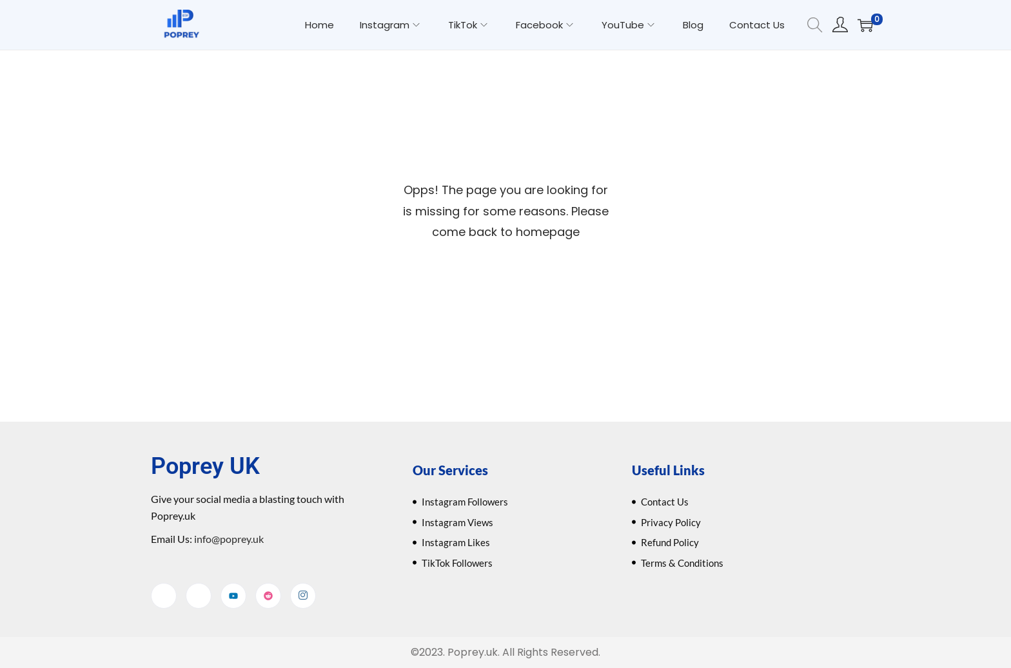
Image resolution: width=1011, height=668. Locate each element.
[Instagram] (303, 596)
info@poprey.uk (228, 539)
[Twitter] (198, 596)
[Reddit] (268, 596)
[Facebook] (164, 596)
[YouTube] (233, 596)
